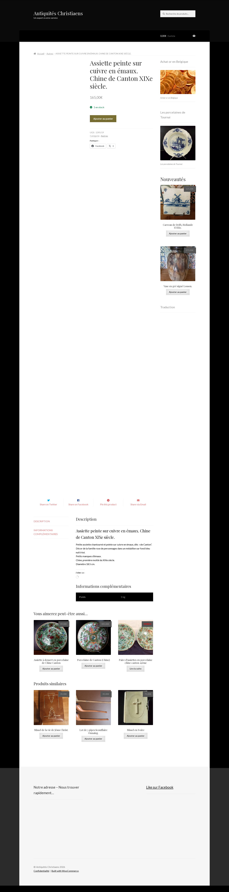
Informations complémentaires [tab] (46, 538)
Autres (50, 53)
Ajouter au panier (103, 118)
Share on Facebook (78, 510)
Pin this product (108, 510)
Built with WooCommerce (65, 877)
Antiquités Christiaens (58, 13)
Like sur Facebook (159, 794)
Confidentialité (41, 877)
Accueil (40, 53)
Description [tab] (42, 527)
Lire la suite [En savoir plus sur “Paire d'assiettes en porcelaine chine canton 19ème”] (135, 675)
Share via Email (138, 510)
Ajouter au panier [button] (51, 675)
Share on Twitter (48, 510)
